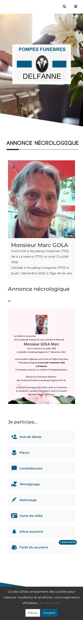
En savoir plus (50, 603)
